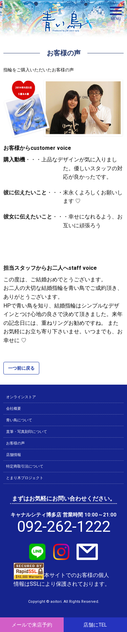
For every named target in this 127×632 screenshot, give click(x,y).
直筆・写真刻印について (26, 431)
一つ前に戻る (21, 368)
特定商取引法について (24, 466)
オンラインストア (21, 397)
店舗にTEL (95, 625)
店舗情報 (13, 455)
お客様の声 (15, 443)
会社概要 (13, 408)
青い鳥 (69, 34)
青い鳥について (19, 420)
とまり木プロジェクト (24, 478)
